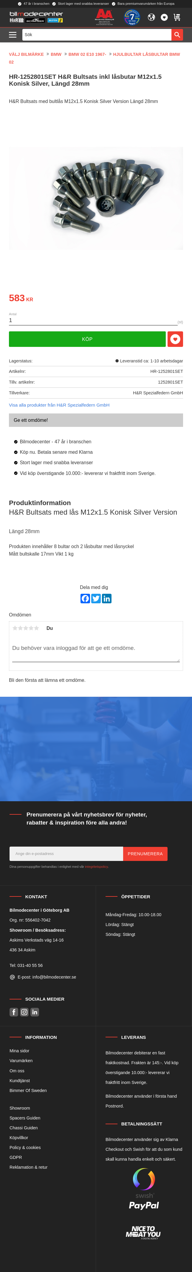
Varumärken (21, 1060)
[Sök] (177, 34)
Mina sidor (19, 1050)
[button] (14, 35)
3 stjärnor (25, 628)
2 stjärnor (20, 628)
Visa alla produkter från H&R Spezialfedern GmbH (59, 404)
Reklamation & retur (28, 1167)
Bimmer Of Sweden (28, 1090)
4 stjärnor (31, 628)
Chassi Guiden (24, 1127)
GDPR (16, 1157)
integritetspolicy (96, 866)
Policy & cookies (25, 1147)
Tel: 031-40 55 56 (26, 965)
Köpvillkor (19, 1137)
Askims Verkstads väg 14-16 (37, 940)
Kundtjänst (20, 1080)
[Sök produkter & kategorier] (97, 35)
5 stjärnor (36, 628)
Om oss (17, 1070)
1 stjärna (15, 628)
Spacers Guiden (25, 1118)
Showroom (20, 1108)
